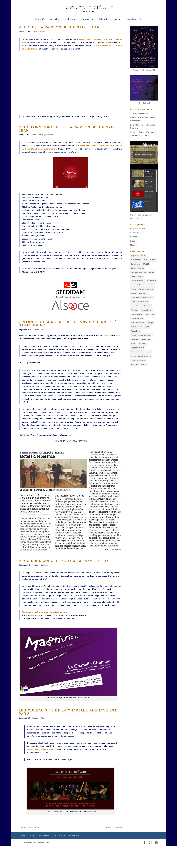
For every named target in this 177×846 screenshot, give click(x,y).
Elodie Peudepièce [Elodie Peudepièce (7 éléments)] (137, 285)
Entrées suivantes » (113, 827)
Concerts (49, 135)
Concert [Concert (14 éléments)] (151, 272)
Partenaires (44, 835)
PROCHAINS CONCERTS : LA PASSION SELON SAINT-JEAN (69, 128)
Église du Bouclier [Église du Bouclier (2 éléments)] (144, 356)
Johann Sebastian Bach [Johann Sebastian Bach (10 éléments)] (139, 302)
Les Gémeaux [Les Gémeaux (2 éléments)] (146, 306)
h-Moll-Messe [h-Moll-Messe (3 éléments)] (136, 297)
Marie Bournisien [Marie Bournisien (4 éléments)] (137, 314)
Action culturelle (37, 135)
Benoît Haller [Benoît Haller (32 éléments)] (135, 264)
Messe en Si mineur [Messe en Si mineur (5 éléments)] (138, 323)
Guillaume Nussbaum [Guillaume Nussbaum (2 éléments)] (139, 293)
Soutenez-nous (59, 835)
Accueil (22, 835)
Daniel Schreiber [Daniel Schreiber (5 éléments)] (137, 281)
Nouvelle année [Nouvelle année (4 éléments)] (136, 327)
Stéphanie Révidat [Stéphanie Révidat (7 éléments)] (137, 348)
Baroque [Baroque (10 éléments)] (153, 260)
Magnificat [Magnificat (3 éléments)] (134, 310)
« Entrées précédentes (29, 827)
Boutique (131, 19)
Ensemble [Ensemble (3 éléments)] (150, 285)
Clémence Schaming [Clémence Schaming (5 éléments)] (138, 272)
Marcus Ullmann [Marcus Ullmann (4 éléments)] (146, 310)
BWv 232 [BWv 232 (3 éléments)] (146, 264)
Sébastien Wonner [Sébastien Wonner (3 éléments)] (137, 352)
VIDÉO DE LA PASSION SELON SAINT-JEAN (59, 27)
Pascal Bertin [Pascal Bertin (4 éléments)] (135, 331)
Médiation (70, 19)
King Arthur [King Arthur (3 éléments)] (135, 306)
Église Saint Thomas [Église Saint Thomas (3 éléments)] (138, 364)
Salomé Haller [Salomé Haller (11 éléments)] (146, 339)
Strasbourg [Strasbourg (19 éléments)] (143, 343)
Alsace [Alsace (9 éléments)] (142, 256)
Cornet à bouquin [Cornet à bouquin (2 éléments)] (137, 276)
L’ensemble (53, 19)
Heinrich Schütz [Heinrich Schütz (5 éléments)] (148, 297)
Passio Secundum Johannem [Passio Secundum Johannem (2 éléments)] (141, 335)
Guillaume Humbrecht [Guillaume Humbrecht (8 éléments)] (146, 289)
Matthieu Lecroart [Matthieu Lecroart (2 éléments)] (137, 318)
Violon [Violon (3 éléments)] (133, 356)
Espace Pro (74, 835)
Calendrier (104, 19)
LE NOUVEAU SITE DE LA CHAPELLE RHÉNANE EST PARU (68, 711)
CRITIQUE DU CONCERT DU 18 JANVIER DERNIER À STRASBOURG (68, 323)
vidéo (58, 49)
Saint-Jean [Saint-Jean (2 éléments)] (135, 339)
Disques (133, 241)
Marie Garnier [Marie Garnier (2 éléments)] (150, 314)
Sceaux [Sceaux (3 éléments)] (133, 343)
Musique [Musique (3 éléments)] (151, 323)
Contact (32, 835)
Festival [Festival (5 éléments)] (134, 289)
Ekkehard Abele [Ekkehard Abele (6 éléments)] (150, 281)
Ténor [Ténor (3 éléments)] (149, 352)
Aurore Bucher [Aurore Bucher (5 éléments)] (136, 260)
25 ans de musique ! (139, 113)
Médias (118, 19)
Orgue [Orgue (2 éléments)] (147, 327)
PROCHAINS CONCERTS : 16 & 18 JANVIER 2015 (64, 561)
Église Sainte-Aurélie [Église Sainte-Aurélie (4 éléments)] (138, 360)
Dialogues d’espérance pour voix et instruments (44, 612)
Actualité (35, 32)
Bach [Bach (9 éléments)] (145, 260)
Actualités (40, 19)
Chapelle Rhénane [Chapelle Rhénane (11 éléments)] (137, 268)
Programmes (87, 19)
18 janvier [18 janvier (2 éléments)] (134, 256)
